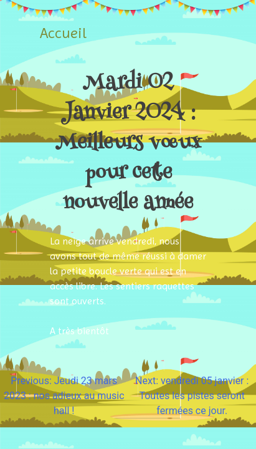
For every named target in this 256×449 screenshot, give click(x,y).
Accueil (63, 33)
